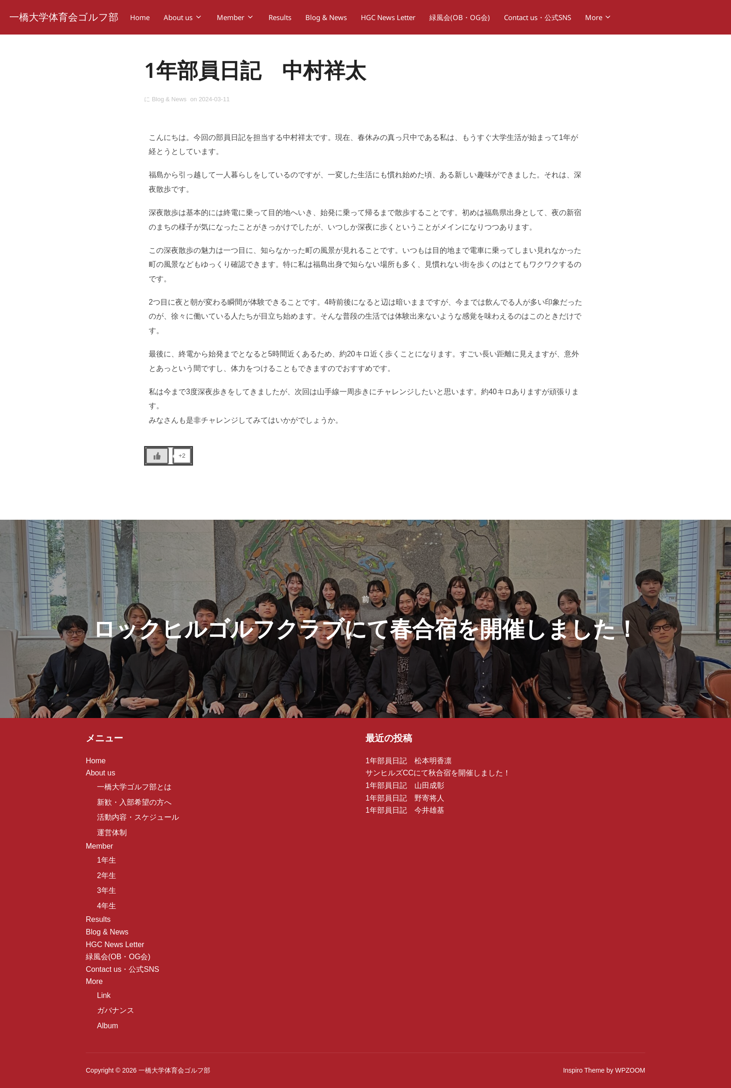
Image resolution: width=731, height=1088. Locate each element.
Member (236, 17)
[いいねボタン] (157, 456)
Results (280, 17)
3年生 (106, 891)
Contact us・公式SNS (537, 17)
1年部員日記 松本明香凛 (409, 761)
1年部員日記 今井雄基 (405, 811)
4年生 (106, 906)
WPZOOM (630, 1070)
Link (103, 996)
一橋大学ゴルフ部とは (134, 787)
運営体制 (112, 833)
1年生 (106, 861)
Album (107, 1026)
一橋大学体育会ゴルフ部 (63, 16)
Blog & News (326, 17)
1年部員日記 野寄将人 (405, 798)
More (599, 17)
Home (140, 17)
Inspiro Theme (584, 1070)
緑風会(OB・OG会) (459, 17)
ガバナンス (115, 1011)
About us (183, 17)
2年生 (106, 875)
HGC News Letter (388, 17)
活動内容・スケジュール (138, 818)
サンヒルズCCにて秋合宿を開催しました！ (438, 773)
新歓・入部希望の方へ (134, 802)
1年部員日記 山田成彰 (405, 786)
